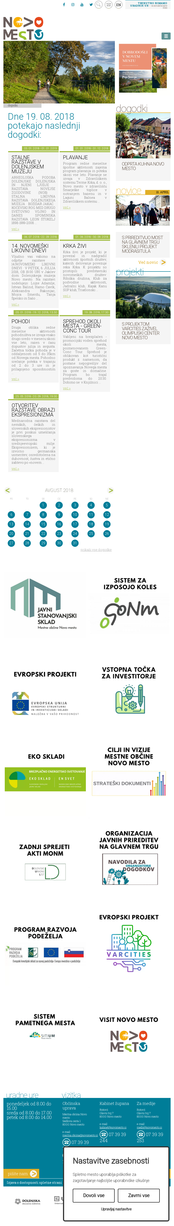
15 (43, 524)
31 (75, 543)
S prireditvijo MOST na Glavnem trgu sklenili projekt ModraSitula (142, 244)
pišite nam (22, 1173)
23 (59, 533)
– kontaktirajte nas (148, 5)
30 (59, 543)
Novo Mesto (34, 28)
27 (11, 543)
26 (107, 533)
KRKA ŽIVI (74, 246)
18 (91, 524)
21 (27, 533)
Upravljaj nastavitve (116, 1209)
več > (15, 229)
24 (75, 533)
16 (59, 524)
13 (11, 524)
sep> (110, 490)
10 (75, 514)
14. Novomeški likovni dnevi (30, 248)
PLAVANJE (75, 157)
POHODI (21, 321)
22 (43, 533)
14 (27, 524)
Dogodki (13, 105)
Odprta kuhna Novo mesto (143, 166)
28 (27, 543)
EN (118, 4)
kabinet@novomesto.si (113, 1127)
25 (91, 533)
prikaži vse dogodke (96, 549)
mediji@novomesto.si (149, 1127)
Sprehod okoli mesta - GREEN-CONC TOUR (82, 326)
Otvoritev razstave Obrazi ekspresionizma (33, 410)
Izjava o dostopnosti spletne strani (34, 1182)
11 (91, 514)
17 (75, 524)
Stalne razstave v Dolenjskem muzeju (28, 164)
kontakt (109, 5)
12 (107, 514)
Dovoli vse (93, 1195)
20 (11, 533)
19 (107, 524)
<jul (7, 490)
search (99, 5)
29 (43, 543)
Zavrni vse (139, 1195)
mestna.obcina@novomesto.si (80, 1135)
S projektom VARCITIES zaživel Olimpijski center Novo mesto (140, 330)
